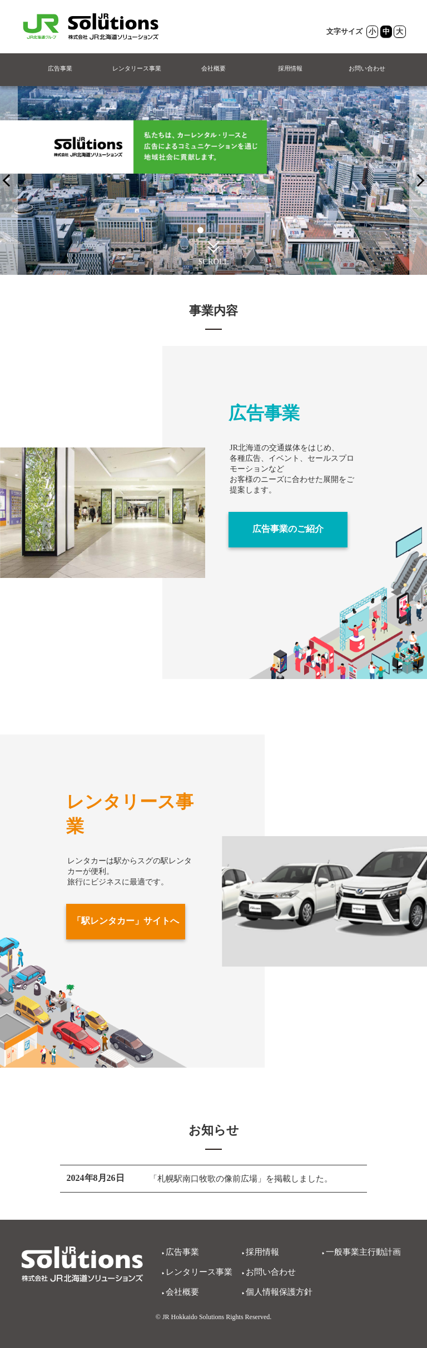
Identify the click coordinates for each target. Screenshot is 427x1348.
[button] (213, 246)
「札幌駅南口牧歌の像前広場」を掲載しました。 (247, 1179)
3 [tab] (226, 230)
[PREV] (418, 181)
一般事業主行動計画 (366, 1251)
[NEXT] (9, 181)
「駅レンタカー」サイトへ (125, 921)
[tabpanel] (213, 181)
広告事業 (60, 69)
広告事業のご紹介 (288, 529)
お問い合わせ (367, 69)
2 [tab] (213, 230)
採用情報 (290, 69)
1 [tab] (200, 230)
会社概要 (213, 69)
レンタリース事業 (137, 69)
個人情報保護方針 (281, 1291)
